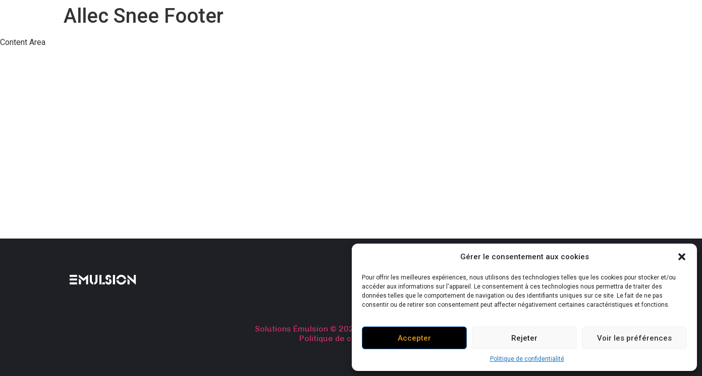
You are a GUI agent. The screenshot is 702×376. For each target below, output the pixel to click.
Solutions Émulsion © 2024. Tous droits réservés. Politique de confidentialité (351, 333)
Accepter (414, 338)
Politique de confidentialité (527, 358)
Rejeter (524, 338)
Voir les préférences (634, 338)
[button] (682, 257)
